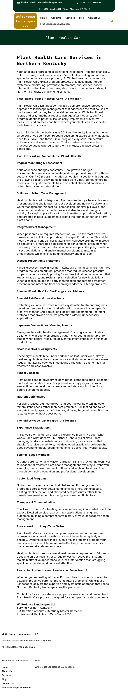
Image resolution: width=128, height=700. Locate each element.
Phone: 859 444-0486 (91, 2)
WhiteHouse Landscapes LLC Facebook (55, 667)
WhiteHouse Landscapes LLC (25, 21)
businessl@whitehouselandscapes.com (41, 2)
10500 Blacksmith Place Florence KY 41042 (66, 9)
